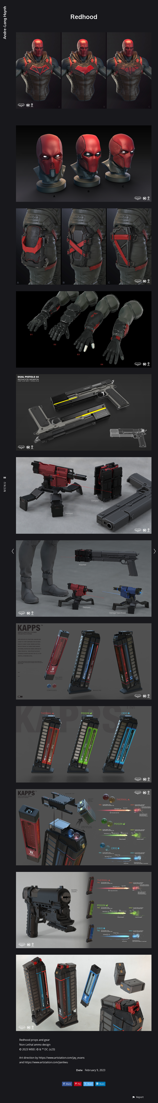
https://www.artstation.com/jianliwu (46, 1062)
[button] (138, 1097)
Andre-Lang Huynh (4, 22)
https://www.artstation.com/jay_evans (62, 1057)
